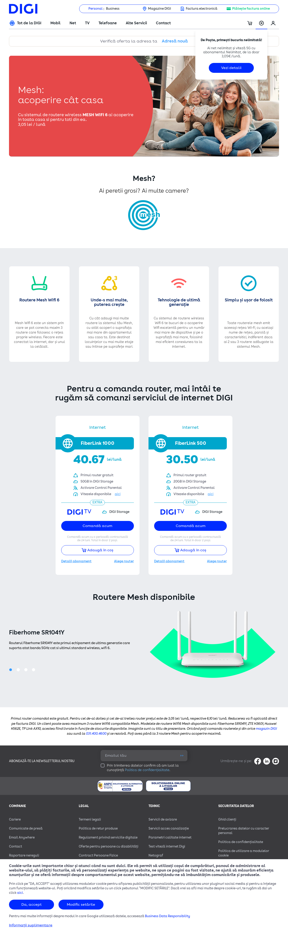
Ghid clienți (227, 819)
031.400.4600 (96, 734)
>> (182, 755)
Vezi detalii (231, 67)
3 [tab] (27, 670)
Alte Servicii (136, 23)
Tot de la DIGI (29, 23)
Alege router (124, 561)
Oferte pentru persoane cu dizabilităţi (108, 846)
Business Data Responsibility (167, 916)
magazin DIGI (266, 729)
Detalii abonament (76, 561)
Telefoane (108, 23)
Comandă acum (97, 525)
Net (73, 23)
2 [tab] (19, 670)
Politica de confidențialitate (147, 770)
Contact (163, 23)
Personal (95, 9)
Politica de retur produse (98, 828)
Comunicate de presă (26, 828)
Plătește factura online (251, 9)
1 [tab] (11, 670)
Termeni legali (90, 819)
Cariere (15, 819)
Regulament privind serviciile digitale (108, 837)
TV (87, 23)
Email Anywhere (22, 837)
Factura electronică (201, 9)
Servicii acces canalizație (168, 828)
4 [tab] (34, 670)
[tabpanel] (144, 644)
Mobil (55, 23)
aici (20, 893)
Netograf (155, 855)
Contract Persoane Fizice (98, 855)
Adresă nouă (175, 41)
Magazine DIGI (159, 9)
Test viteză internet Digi (166, 846)
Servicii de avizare (162, 819)
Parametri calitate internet (169, 837)
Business (112, 9)
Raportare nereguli (24, 855)
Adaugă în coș (97, 550)
